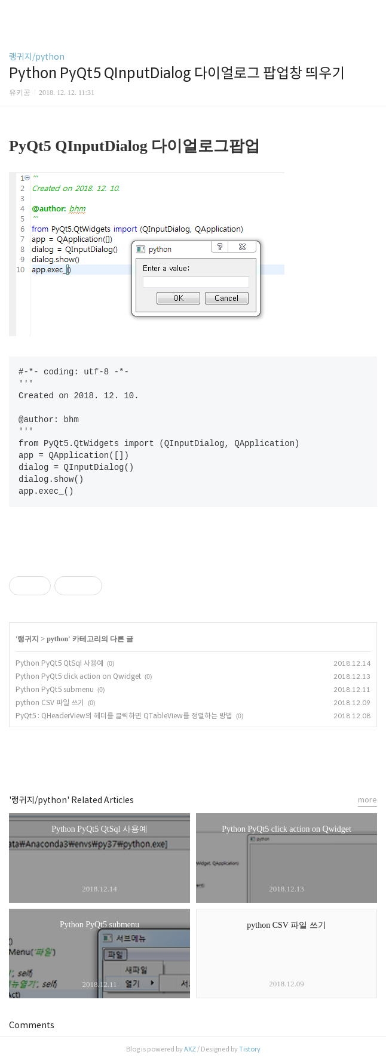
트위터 (220, 755)
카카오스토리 (193, 755)
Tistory (250, 1049)
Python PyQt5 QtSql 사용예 (59, 663)
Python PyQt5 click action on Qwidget (78, 676)
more (367, 800)
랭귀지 (28, 639)
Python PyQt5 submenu (55, 689)
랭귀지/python (37, 56)
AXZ (190, 1049)
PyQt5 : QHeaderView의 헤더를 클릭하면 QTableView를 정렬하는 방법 (124, 715)
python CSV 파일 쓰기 (50, 702)
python (57, 639)
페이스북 (166, 755)
